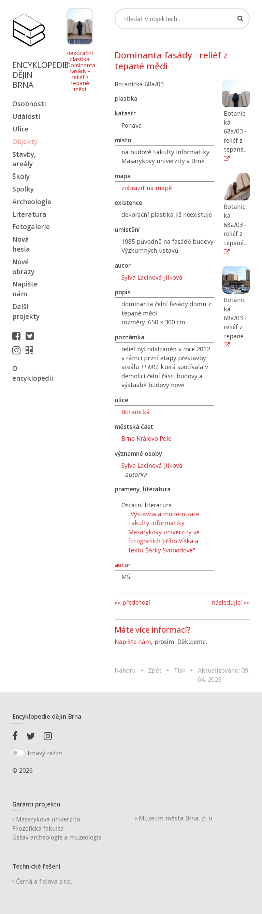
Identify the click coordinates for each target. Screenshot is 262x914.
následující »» (231, 602)
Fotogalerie (28, 226)
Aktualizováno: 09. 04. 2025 (224, 674)
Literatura (28, 214)
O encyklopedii (28, 373)
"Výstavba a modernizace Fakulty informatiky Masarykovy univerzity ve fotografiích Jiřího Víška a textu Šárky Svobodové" (164, 532)
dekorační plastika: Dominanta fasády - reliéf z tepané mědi (80, 71)
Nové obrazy (23, 266)
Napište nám (25, 288)
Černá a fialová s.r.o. (42, 881)
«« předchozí (132, 602)
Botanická (135, 412)
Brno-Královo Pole (146, 438)
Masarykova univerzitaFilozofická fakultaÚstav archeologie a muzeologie (57, 828)
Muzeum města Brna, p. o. (174, 818)
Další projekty (26, 311)
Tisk (180, 670)
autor (123, 565)
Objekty (25, 141)
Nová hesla (21, 244)
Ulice (20, 128)
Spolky (23, 189)
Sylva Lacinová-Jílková (152, 277)
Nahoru (125, 670)
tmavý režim (45, 753)
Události (26, 116)
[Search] (182, 18)
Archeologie (28, 201)
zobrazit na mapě (146, 188)
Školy (21, 176)
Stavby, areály (24, 159)
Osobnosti (28, 103)
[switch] (18, 753)
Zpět (155, 670)
